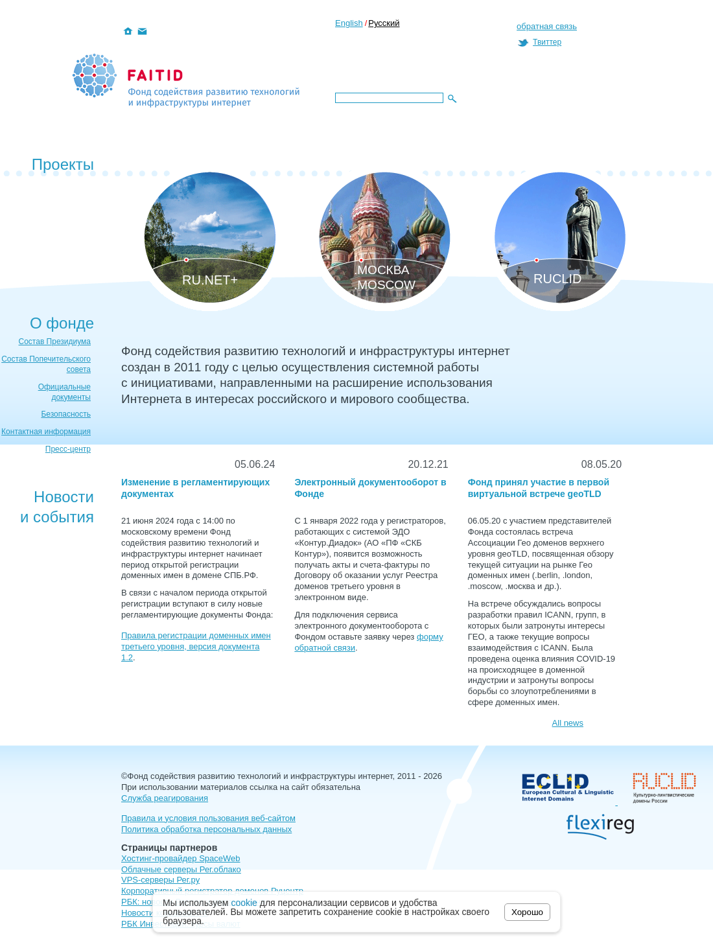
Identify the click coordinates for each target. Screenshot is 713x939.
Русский (383, 23)
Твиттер (547, 42)
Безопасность (66, 414)
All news (567, 723)
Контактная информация (46, 431)
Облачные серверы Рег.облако (181, 869)
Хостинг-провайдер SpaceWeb (180, 858)
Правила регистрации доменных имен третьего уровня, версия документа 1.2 (196, 646)
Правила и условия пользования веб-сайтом (208, 818)
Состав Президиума (55, 341)
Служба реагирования (164, 798)
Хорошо (527, 912)
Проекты (63, 164)
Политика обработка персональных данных (206, 829)
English (349, 23)
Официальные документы (64, 392)
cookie (244, 903)
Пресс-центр (68, 449)
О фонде (62, 323)
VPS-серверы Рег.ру (160, 880)
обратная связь (547, 26)
